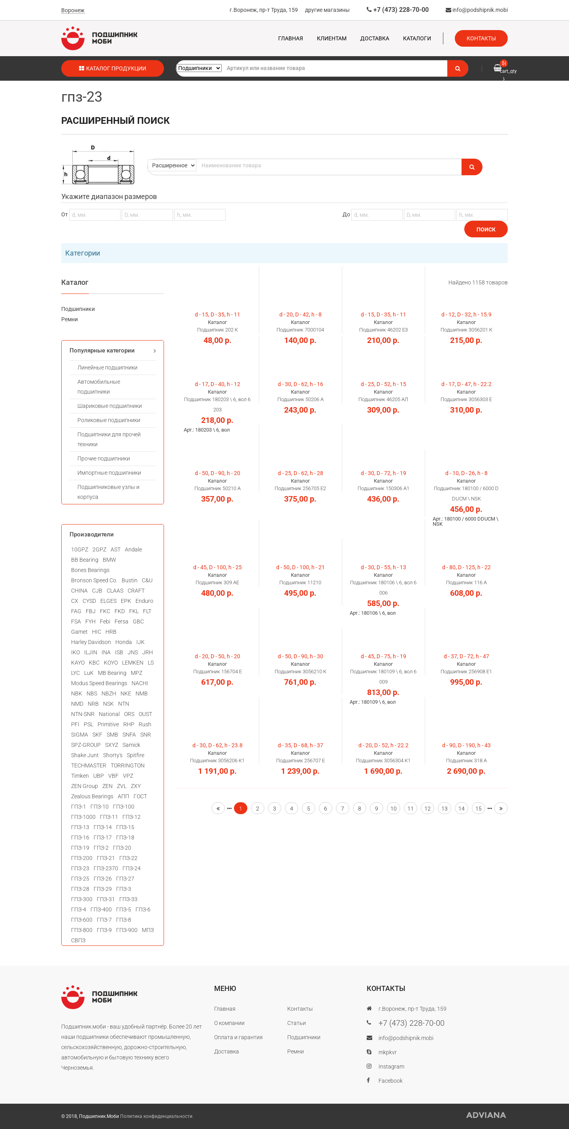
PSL (88, 724)
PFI (75, 724)
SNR (145, 734)
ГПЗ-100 (123, 806)
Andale (133, 549)
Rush (145, 724)
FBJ (91, 611)
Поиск (486, 229)
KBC (94, 662)
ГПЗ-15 (125, 827)
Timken (80, 776)
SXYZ (111, 745)
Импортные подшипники (109, 473)
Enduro (144, 601)
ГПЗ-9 (104, 930)
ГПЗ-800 (81, 930)
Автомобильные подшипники (98, 387)
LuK (89, 673)
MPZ (136, 673)
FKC (105, 611)
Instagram (391, 1066)
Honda (123, 642)
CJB (97, 590)
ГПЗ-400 (101, 909)
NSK (108, 704)
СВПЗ (78, 940)
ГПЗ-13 (80, 827)
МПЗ (148, 930)
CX (74, 601)
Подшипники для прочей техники (109, 439)
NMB (142, 693)
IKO (75, 652)
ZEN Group (84, 786)
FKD (120, 611)
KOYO (111, 662)
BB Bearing (84, 560)
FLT (147, 611)
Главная (290, 38)
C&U (147, 580)
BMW (109, 560)
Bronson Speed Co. (94, 580)
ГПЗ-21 (106, 858)
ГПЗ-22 (128, 858)
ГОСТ (140, 796)
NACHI (140, 683)
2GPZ (99, 549)
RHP (128, 724)
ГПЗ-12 (131, 817)
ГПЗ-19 (80, 848)
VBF (113, 776)
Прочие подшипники (103, 458)
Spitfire (135, 755)
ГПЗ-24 (131, 868)
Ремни (69, 319)
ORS (129, 714)
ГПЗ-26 (103, 878)
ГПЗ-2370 (106, 868)
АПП (123, 796)
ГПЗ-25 (80, 878)
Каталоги (417, 38)
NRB (93, 704)
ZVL (121, 786)
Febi (105, 621)
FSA (76, 621)
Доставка (374, 38)
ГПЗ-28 (80, 889)
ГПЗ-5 (123, 909)
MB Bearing (112, 673)
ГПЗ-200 (81, 858)
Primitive (108, 724)
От (143, 214)
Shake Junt (85, 755)
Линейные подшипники (107, 367)
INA (106, 652)
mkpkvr (388, 1052)
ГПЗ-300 (81, 899)
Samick (131, 745)
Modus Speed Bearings (99, 683)
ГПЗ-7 (104, 920)
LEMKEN (132, 662)
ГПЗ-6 (143, 909)
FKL (134, 611)
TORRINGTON (128, 765)
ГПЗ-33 (128, 899)
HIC (96, 632)
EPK (126, 601)
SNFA (129, 734)
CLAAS (115, 590)
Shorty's (112, 755)
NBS (92, 693)
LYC (75, 673)
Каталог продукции (112, 68)
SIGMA (79, 734)
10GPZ (79, 549)
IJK (140, 642)
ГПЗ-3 (123, 889)
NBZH (109, 693)
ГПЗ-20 (122, 848)
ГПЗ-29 (103, 889)
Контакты (481, 38)
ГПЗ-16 (80, 837)
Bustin (130, 580)
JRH (147, 652)
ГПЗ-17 (103, 837)
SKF (97, 734)
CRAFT (136, 590)
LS (151, 662)
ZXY (136, 786)
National (109, 714)
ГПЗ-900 (127, 930)
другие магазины (327, 10)
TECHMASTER (88, 765)
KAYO (78, 662)
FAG (76, 611)
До (425, 214)
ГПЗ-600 (81, 920)
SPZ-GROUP (86, 745)
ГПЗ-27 (125, 878)
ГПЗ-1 (78, 806)
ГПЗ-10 (99, 806)
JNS (133, 652)
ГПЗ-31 (106, 899)
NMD (77, 704)
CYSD (89, 601)
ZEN (107, 786)
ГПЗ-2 (101, 848)
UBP (98, 776)
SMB (112, 734)
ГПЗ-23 (80, 868)
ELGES (108, 601)
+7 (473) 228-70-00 (398, 9)
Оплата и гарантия (238, 1037)
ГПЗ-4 (78, 909)
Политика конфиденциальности (156, 1116)
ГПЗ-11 (109, 817)
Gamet (79, 632)
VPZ (128, 776)
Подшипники (78, 309)
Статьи (296, 1023)
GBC (138, 621)
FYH (90, 621)
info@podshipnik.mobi (477, 10)
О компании (229, 1023)
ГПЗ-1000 (83, 817)
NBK (76, 693)
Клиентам (332, 38)
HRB (111, 632)
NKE (126, 693)
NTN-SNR (82, 714)
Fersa (121, 621)
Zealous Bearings (92, 796)
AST (116, 549)
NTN (123, 704)
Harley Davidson (91, 642)
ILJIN (90, 652)
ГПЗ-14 (103, 827)
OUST (145, 714)
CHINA (79, 590)
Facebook (391, 1081)
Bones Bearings (90, 570)
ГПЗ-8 (123, 920)
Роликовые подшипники (108, 420)
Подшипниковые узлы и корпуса (108, 492)
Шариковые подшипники (109, 406)
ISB (119, 652)
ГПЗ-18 (125, 837)
